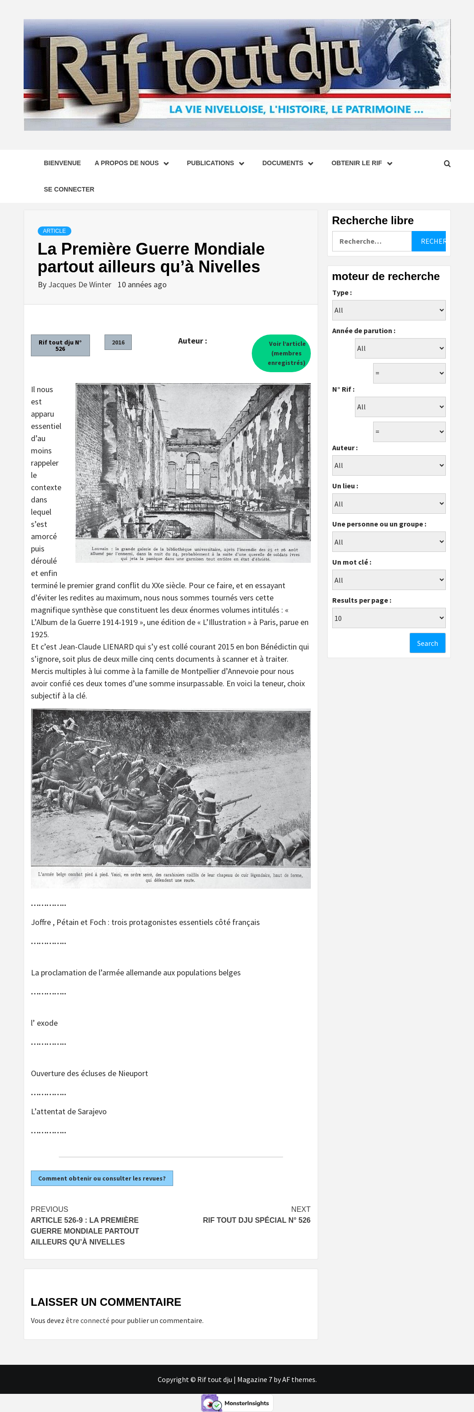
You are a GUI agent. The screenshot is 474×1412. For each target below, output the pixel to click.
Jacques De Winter (80, 284)
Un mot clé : (351, 561)
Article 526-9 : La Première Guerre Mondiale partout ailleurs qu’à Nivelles (101, 1225)
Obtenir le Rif (363, 163)
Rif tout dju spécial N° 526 (241, 1214)
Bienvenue (62, 163)
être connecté (88, 1320)
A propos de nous (134, 163)
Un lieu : (345, 485)
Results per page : (361, 600)
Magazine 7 (254, 1379)
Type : (342, 292)
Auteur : (345, 447)
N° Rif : (343, 389)
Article (54, 231)
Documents (290, 163)
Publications (218, 163)
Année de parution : (363, 330)
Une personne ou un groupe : (379, 523)
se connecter (69, 189)
